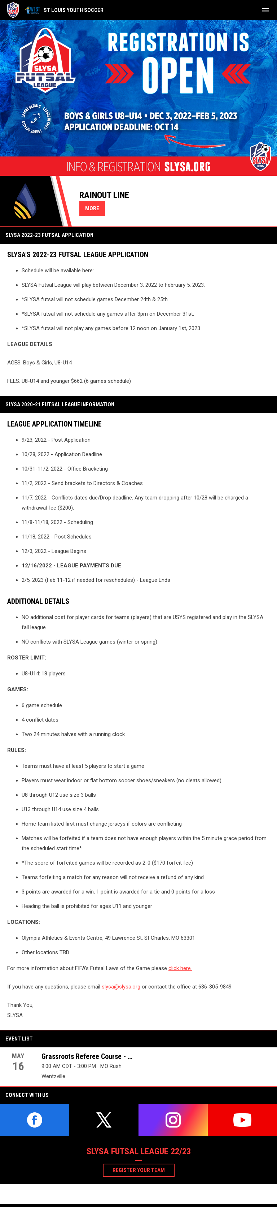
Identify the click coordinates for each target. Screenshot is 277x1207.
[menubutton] (265, 10)
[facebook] (34, 1120)
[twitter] (103, 1120)
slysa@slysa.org (121, 986)
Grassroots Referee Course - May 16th (88, 1056)
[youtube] (242, 1120)
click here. (180, 968)
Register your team (144, 1169)
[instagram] (173, 1120)
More (92, 208)
